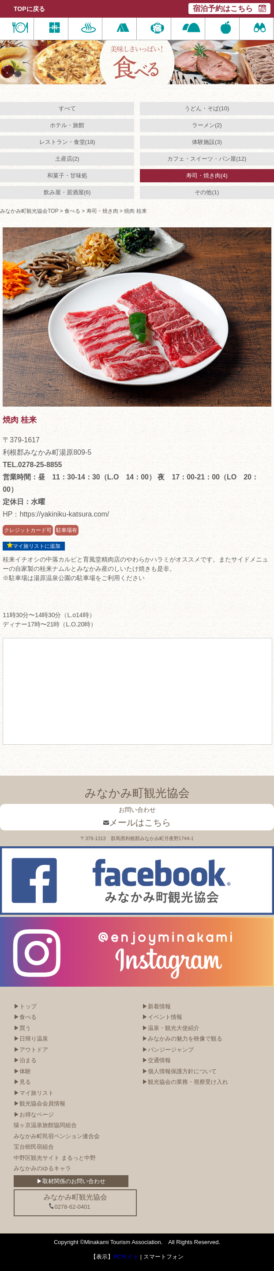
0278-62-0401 (69, 1206)
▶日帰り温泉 (31, 1038)
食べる (72, 211)
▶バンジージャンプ (168, 1049)
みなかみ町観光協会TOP (29, 211)
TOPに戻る (29, 8)
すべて (67, 108)
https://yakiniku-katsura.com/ (64, 514)
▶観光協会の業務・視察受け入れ (185, 1082)
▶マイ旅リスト (34, 1093)
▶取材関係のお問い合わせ (71, 1181)
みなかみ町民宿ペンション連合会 (57, 1136)
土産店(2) (67, 158)
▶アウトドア (31, 1049)
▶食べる (25, 1017)
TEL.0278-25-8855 (32, 464)
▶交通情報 (156, 1060)
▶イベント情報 (162, 1017)
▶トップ (25, 1006)
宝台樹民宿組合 (34, 1146)
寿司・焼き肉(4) (207, 175)
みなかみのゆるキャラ (42, 1168)
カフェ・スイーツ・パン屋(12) (206, 158)
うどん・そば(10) (206, 108)
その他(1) (207, 192)
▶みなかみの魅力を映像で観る (182, 1038)
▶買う (22, 1028)
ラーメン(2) (207, 125)
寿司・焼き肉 (102, 211)
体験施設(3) (207, 142)
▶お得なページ (34, 1114)
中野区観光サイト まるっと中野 (55, 1157)
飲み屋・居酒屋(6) (67, 192)
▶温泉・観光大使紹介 (170, 1028)
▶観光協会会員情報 (39, 1103)
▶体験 (22, 1071)
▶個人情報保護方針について (179, 1071)
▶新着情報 (156, 1006)
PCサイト (126, 1256)
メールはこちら (137, 822)
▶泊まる (25, 1060)
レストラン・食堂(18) (67, 142)
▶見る (22, 1082)
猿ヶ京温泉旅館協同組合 (45, 1125)
